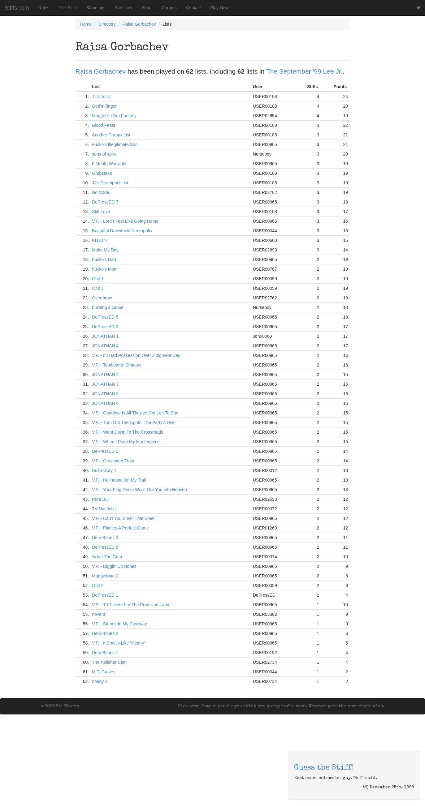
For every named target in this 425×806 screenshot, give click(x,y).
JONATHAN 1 (105, 336)
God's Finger (104, 106)
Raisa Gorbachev (139, 24)
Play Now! (220, 7)
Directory (107, 24)
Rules (44, 7)
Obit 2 (97, 585)
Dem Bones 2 (105, 633)
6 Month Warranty (109, 163)
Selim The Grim (107, 556)
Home (86, 24)
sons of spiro (104, 154)
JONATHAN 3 (105, 384)
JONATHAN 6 (105, 403)
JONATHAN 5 (105, 393)
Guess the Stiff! (324, 768)
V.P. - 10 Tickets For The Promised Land (130, 604)
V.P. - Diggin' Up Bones (114, 566)
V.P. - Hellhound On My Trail (119, 480)
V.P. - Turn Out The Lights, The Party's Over (134, 422)
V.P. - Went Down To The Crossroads (127, 432)
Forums (169, 7)
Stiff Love (101, 211)
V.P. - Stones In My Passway (119, 623)
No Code (100, 192)
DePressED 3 (105, 326)
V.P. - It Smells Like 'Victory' (118, 643)
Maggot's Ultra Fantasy (114, 115)
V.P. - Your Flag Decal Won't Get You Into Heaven (139, 489)
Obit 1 (97, 278)
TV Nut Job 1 (104, 508)
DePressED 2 (105, 451)
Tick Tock (101, 96)
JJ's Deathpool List (110, 182)
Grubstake (102, 173)
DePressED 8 (105, 547)
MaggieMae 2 (105, 575)
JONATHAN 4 (105, 345)
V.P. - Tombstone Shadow (116, 364)
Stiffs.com (17, 8)
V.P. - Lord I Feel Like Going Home (125, 221)
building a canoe (108, 307)
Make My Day (105, 249)
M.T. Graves (103, 671)
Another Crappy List (111, 134)
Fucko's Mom (105, 269)
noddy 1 (99, 681)
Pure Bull (101, 499)
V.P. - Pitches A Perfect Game (120, 527)
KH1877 (100, 240)
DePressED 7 (105, 201)
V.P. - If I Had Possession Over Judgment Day (136, 355)
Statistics (123, 7)
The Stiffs (68, 7)
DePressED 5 (105, 317)
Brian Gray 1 (104, 470)
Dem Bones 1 (105, 652)
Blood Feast (103, 125)
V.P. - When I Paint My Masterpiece (126, 441)
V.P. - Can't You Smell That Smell (123, 518)
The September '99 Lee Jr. (304, 71)
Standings (95, 7)
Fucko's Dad (104, 259)
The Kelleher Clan (109, 662)
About (147, 7)
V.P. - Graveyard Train (113, 460)
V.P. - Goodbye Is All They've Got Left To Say (135, 412)
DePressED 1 (105, 595)
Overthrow (102, 297)
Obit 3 (97, 288)
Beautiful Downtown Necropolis (122, 230)
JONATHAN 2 (105, 374)
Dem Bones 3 (105, 537)
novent (98, 614)
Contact (193, 7)
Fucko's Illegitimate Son (114, 144)
